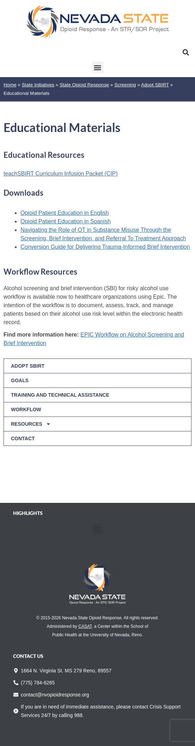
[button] (185, 52)
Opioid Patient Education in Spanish (65, 221)
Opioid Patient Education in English (64, 213)
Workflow (26, 409)
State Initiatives (38, 84)
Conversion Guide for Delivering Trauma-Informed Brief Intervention (105, 247)
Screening (125, 84)
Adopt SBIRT (155, 84)
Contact (23, 438)
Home (10, 84)
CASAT (85, 626)
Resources (31, 424)
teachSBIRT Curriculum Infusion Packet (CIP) (61, 174)
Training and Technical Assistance (60, 395)
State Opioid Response (84, 84)
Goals (20, 380)
